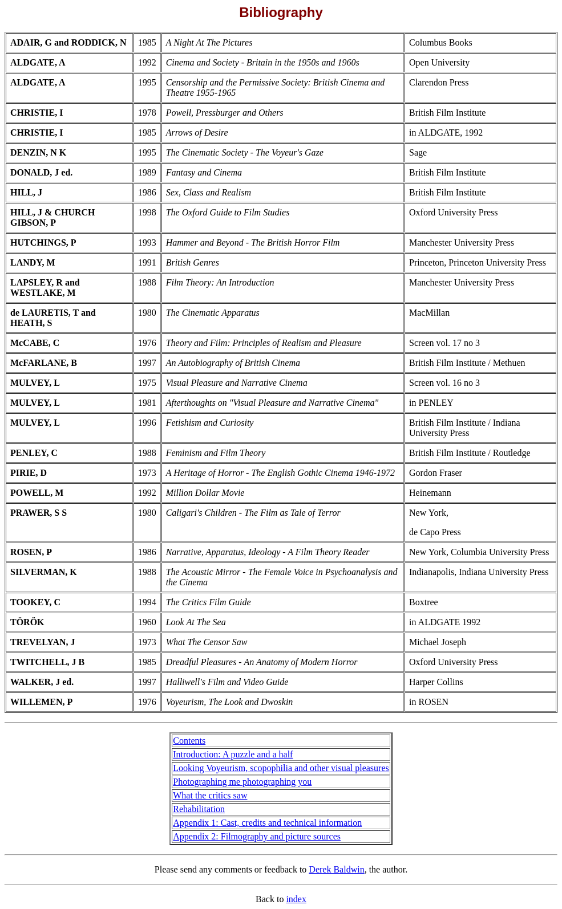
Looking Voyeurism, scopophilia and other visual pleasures (281, 768)
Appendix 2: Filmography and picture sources (257, 836)
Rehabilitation (199, 809)
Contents (189, 740)
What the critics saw (210, 795)
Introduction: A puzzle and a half (233, 754)
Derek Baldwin (336, 869)
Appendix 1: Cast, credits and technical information (267, 823)
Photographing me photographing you (242, 781)
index (296, 899)
